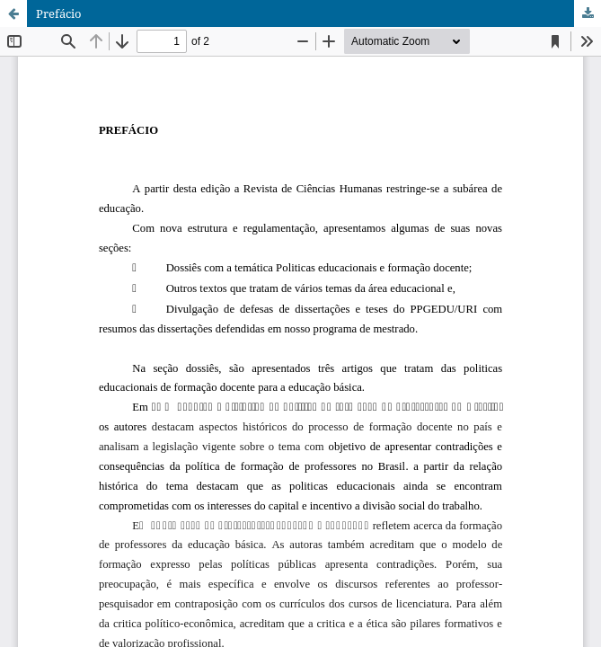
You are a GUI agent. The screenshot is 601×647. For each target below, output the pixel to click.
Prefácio (59, 13)
